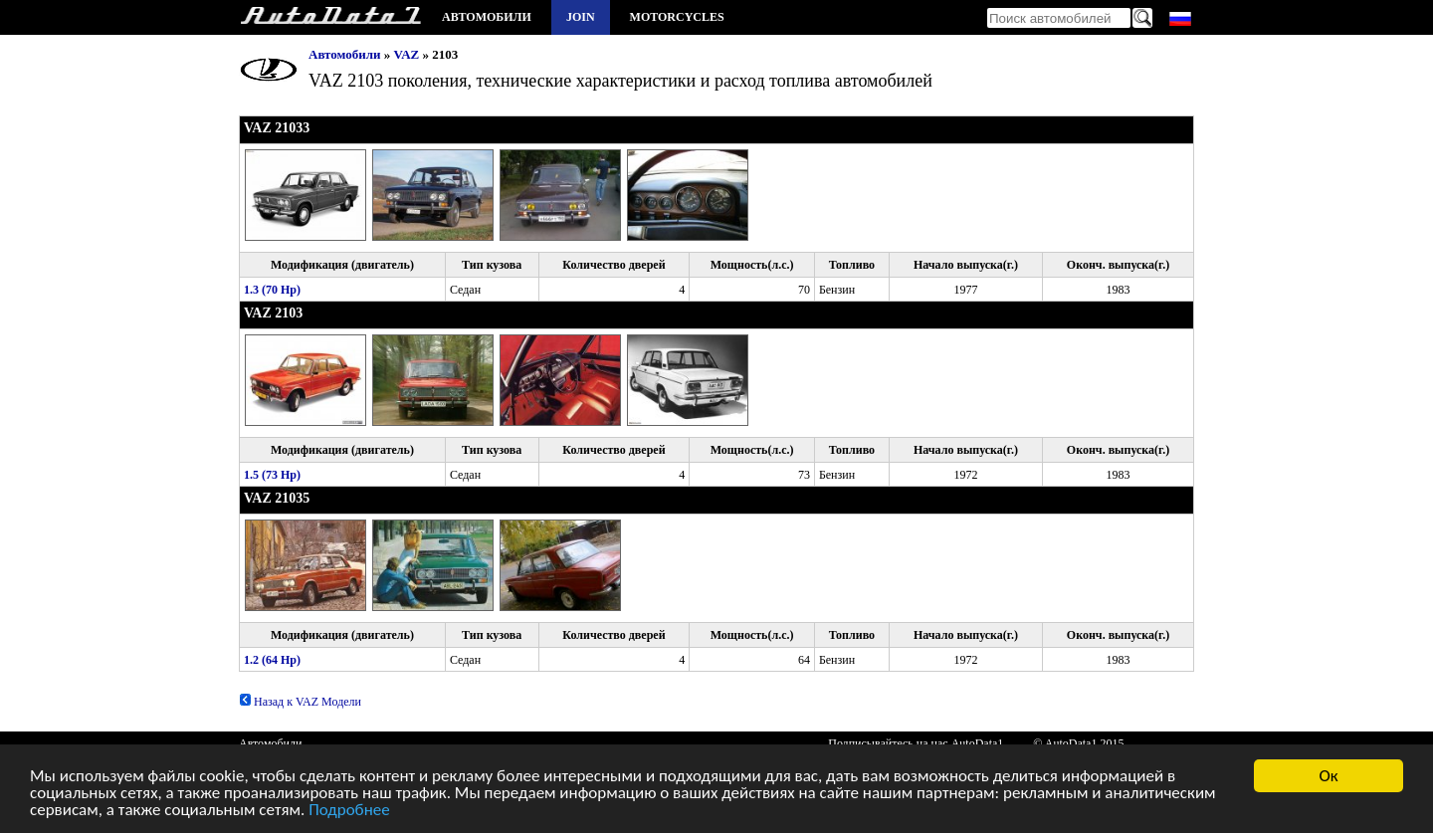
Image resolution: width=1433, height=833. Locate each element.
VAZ (407, 54)
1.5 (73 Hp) (272, 475)
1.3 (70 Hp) (272, 290)
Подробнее (349, 813)
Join (580, 17)
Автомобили (486, 17)
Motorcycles (677, 17)
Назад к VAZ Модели (300, 702)
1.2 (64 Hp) (272, 660)
